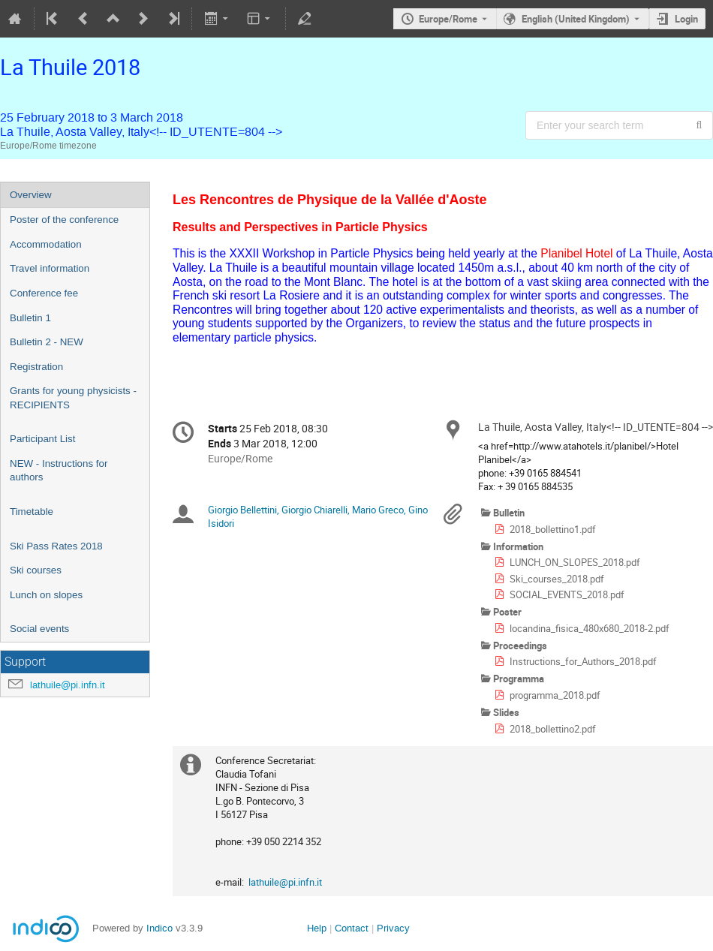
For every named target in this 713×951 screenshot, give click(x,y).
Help (316, 928)
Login (686, 19)
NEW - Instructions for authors (58, 470)
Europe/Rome (448, 19)
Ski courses (36, 570)
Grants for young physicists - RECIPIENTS (73, 398)
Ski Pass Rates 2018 (56, 546)
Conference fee (44, 293)
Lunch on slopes (46, 594)
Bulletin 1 (30, 318)
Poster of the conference (64, 219)
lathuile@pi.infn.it (67, 685)
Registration (36, 366)
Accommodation (46, 244)
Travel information (49, 268)
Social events (39, 628)
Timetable (31, 511)
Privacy (393, 928)
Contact (352, 928)
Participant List (42, 438)
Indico (159, 928)
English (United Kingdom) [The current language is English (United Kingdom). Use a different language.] (576, 19)
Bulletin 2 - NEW (46, 342)
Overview (31, 194)
